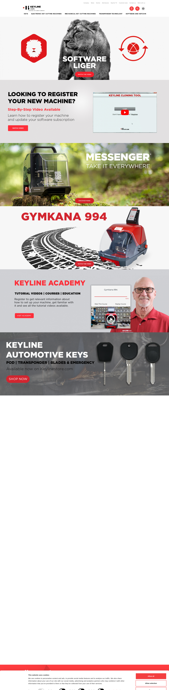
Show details (113, 684)
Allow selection (151, 677)
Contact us (132, 3)
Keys (26, 14)
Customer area (123, 3)
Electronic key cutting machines (46, 14)
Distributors (105, 3)
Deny (151, 684)
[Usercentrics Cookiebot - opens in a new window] (14, 685)
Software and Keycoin (136, 14)
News (92, 3)
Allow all (151, 670)
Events (98, 3)
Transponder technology (111, 14)
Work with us (141, 3)
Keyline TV (114, 3)
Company (86, 3)
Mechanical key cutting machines (80, 14)
